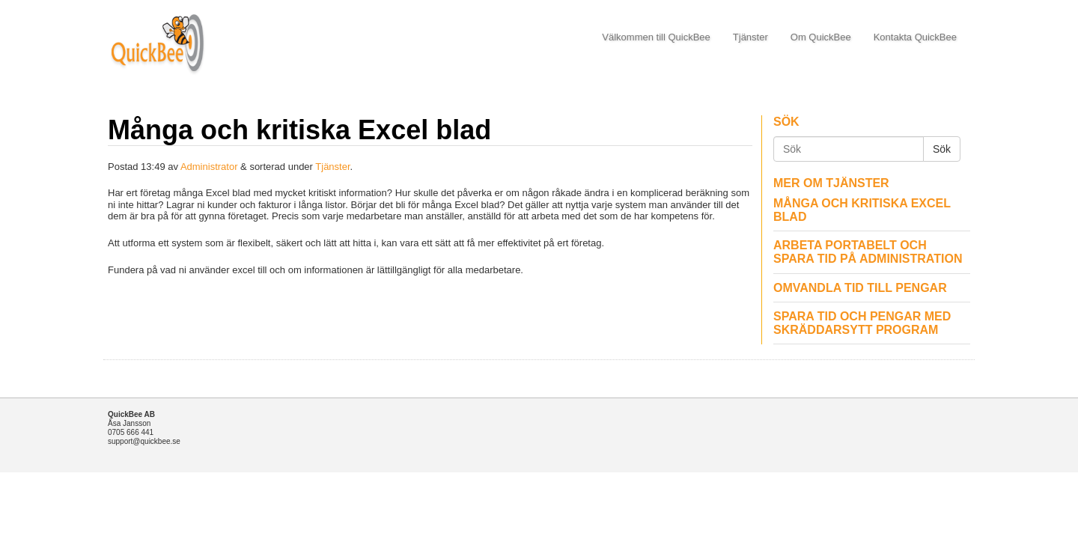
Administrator (209, 166)
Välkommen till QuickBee (656, 37)
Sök (942, 149)
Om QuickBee (821, 37)
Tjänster (750, 37)
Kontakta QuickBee (915, 37)
